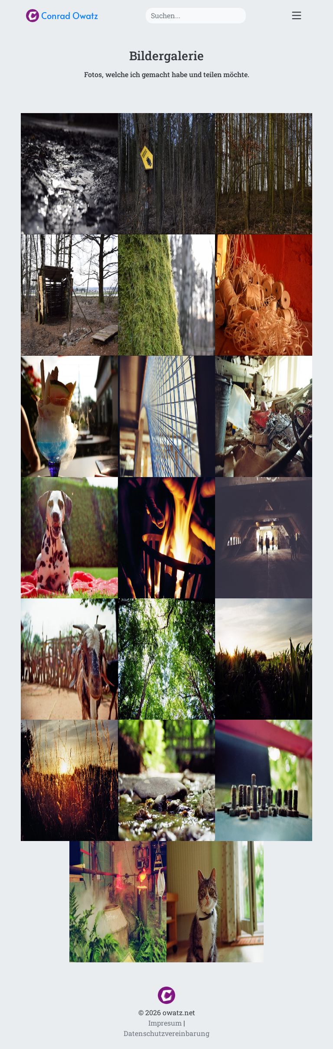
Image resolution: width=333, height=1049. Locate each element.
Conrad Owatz (62, 15)
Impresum (165, 1022)
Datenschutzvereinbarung (166, 1033)
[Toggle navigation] (296, 16)
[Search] (195, 15)
